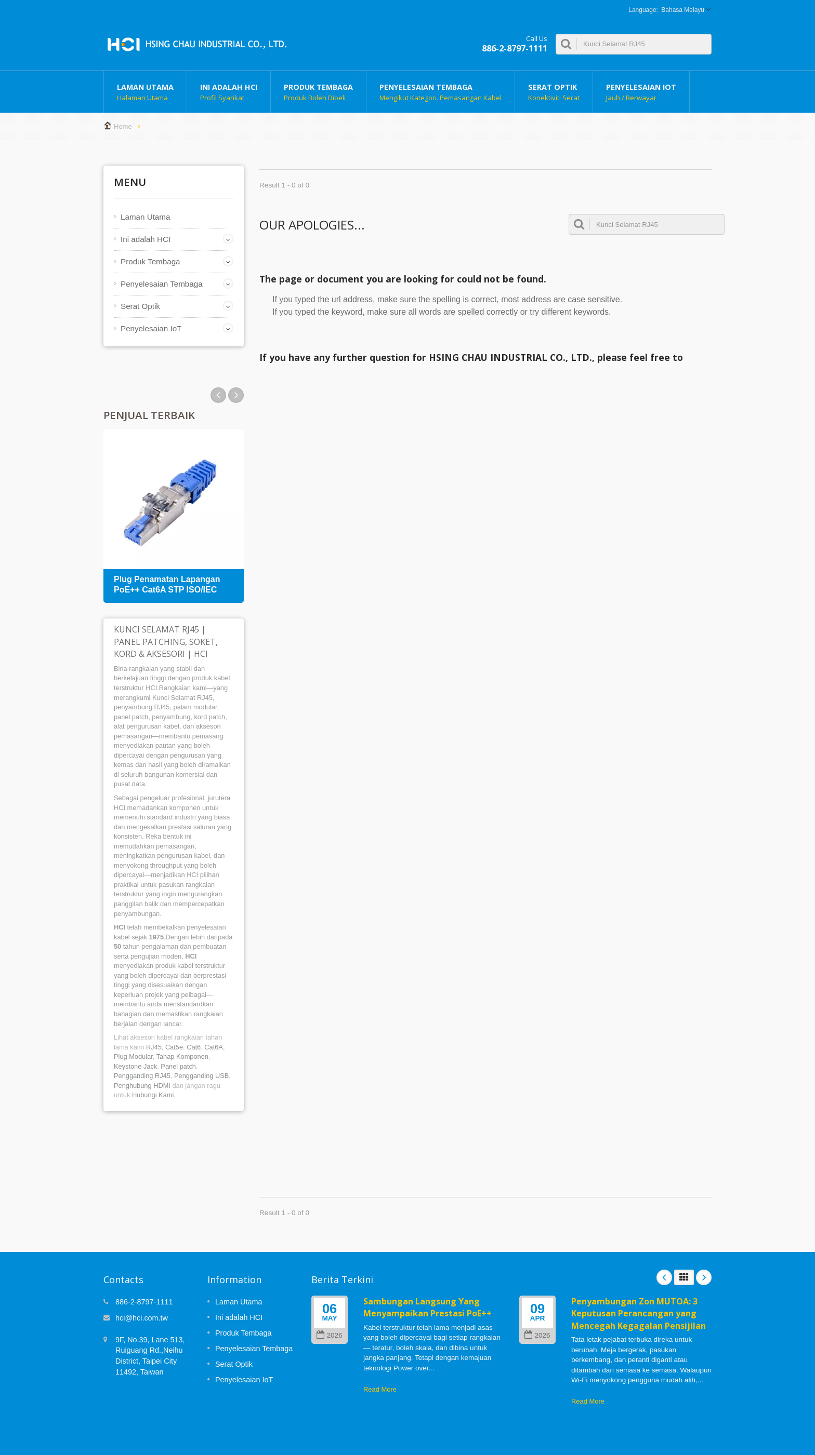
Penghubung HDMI (142, 1085)
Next (218, 395)
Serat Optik (554, 92)
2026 (329, 1335)
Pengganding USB (201, 1076)
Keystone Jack (135, 1066)
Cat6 (194, 1047)
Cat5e (174, 1047)
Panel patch (178, 1066)
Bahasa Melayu (682, 10)
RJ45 (154, 1047)
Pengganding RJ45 (142, 1076)
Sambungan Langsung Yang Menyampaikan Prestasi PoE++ (427, 1307)
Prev (236, 395)
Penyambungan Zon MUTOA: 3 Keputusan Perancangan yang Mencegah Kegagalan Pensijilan (638, 1313)
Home (123, 126)
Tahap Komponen (182, 1056)
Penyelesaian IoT (641, 92)
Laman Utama (145, 92)
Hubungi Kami (153, 1095)
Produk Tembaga (318, 92)
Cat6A (213, 1047)
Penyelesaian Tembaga (440, 92)
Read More (380, 1389)
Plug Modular (133, 1056)
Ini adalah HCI (228, 92)
